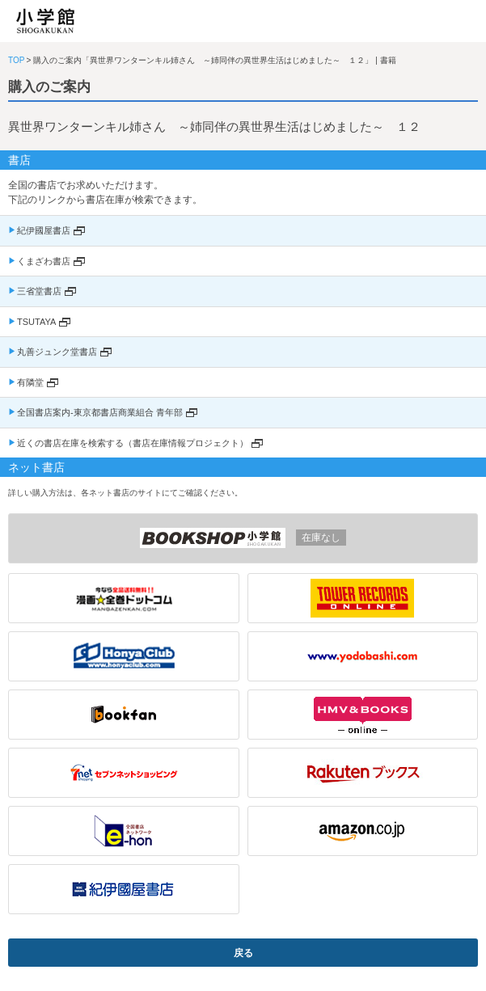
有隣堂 (30, 382)
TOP (16, 60)
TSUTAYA (36, 322)
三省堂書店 (39, 291)
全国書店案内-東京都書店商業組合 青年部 (100, 412)
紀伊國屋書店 (43, 230)
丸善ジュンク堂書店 (57, 351)
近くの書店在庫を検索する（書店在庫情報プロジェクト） (132, 443)
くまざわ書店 (43, 261)
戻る (243, 953)
